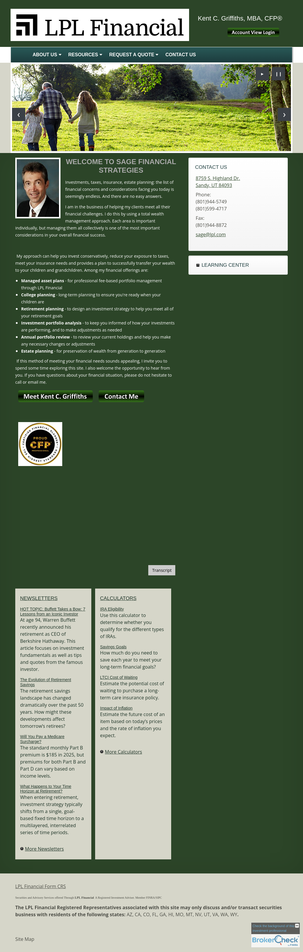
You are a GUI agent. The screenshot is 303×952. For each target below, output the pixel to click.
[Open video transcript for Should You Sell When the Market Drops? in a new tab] (161, 570)
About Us (45, 54)
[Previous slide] (18, 114)
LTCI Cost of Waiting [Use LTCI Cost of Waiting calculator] (119, 677)
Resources (83, 54)
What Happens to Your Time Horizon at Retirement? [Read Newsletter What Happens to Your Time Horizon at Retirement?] (45, 789)
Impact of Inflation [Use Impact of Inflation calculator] (116, 708)
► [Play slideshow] (262, 73)
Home (20, 54)
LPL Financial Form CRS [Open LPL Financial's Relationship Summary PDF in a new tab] (40, 886)
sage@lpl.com (211, 234)
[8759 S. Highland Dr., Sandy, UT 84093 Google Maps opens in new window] (218, 182)
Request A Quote (131, 54)
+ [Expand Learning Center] (198, 265)
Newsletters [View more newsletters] (39, 598)
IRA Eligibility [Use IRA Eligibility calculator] (112, 609)
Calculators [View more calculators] (118, 598)
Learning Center (225, 265)
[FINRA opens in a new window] (150, 897)
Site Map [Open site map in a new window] (24, 939)
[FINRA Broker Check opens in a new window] (275, 935)
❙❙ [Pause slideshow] (278, 73)
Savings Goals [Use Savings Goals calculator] (113, 647)
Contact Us (180, 54)
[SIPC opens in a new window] (159, 897)
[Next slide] (284, 114)
